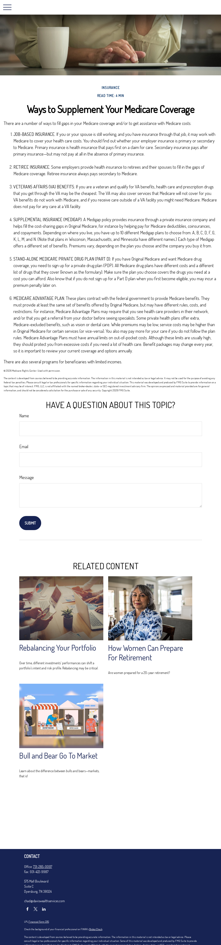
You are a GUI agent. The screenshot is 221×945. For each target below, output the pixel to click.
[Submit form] (30, 523)
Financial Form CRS (39, 921)
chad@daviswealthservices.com (44, 901)
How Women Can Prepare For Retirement (145, 652)
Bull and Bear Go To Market (58, 756)
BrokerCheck (95, 929)
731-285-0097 (42, 867)
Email (23, 446)
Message (26, 477)
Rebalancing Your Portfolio (57, 648)
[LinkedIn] (44, 909)
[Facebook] (27, 909)
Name (24, 415)
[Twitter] (35, 909)
